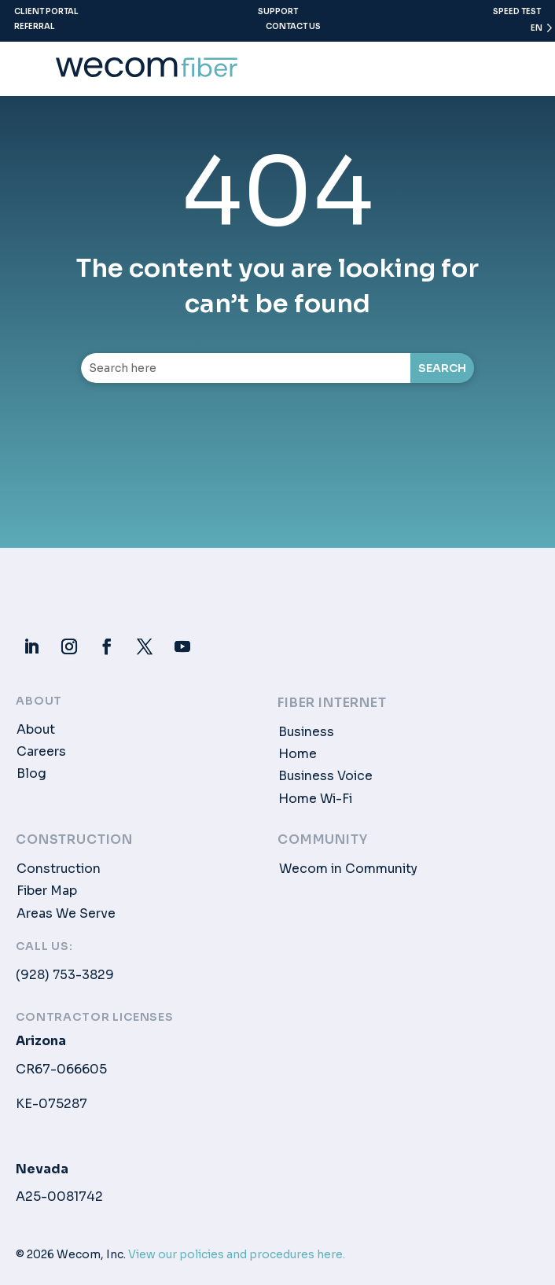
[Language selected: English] (534, 31)
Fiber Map (47, 891)
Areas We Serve (66, 914)
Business (306, 732)
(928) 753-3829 (65, 975)
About (36, 730)
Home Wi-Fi (315, 799)
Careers (41, 752)
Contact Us (293, 26)
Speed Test (517, 11)
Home (297, 754)
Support (278, 11)
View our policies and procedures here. (236, 1254)
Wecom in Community (348, 869)
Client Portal (46, 11)
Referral (34, 26)
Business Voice (325, 776)
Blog (31, 774)
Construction (59, 869)
